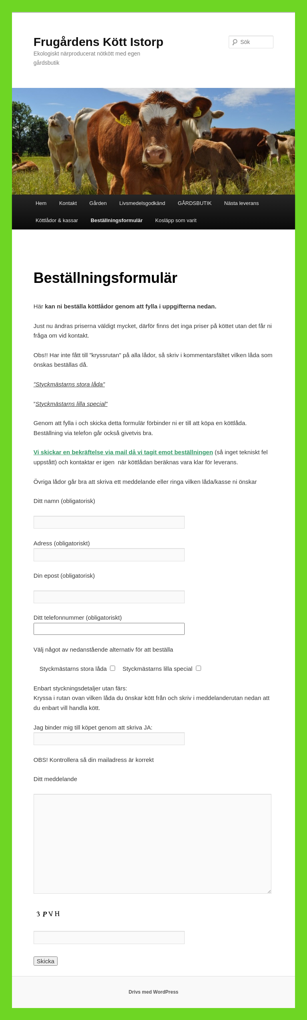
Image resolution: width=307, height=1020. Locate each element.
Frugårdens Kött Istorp (98, 41)
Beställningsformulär (117, 220)
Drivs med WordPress (154, 992)
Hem (41, 203)
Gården (98, 203)
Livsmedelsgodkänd (142, 203)
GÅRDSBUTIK (195, 203)
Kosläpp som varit (175, 220)
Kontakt (68, 203)
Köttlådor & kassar (57, 220)
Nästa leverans (241, 203)
